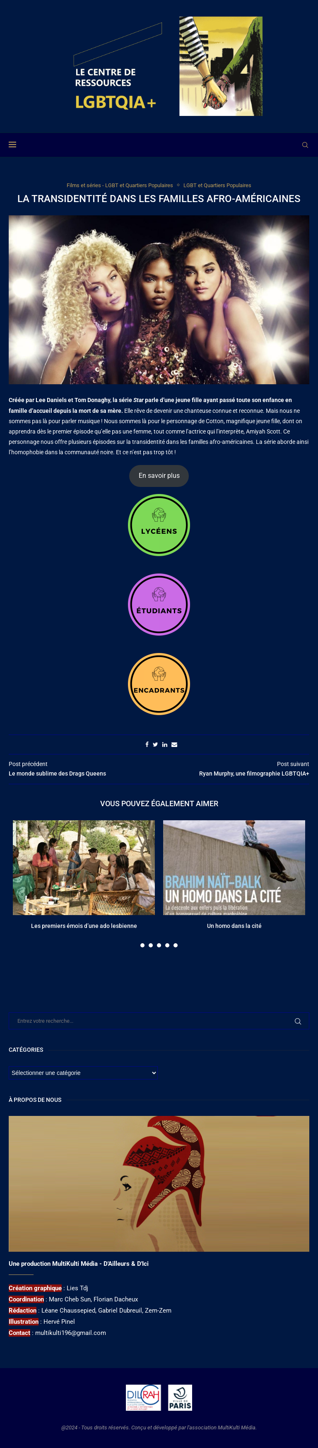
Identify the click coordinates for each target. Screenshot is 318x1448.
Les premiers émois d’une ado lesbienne (84, 926)
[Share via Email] (174, 744)
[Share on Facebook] (147, 744)
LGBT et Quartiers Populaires (217, 185)
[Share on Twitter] (155, 744)
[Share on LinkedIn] (164, 744)
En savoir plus (159, 475)
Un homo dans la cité (234, 926)
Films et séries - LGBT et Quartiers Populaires (120, 185)
